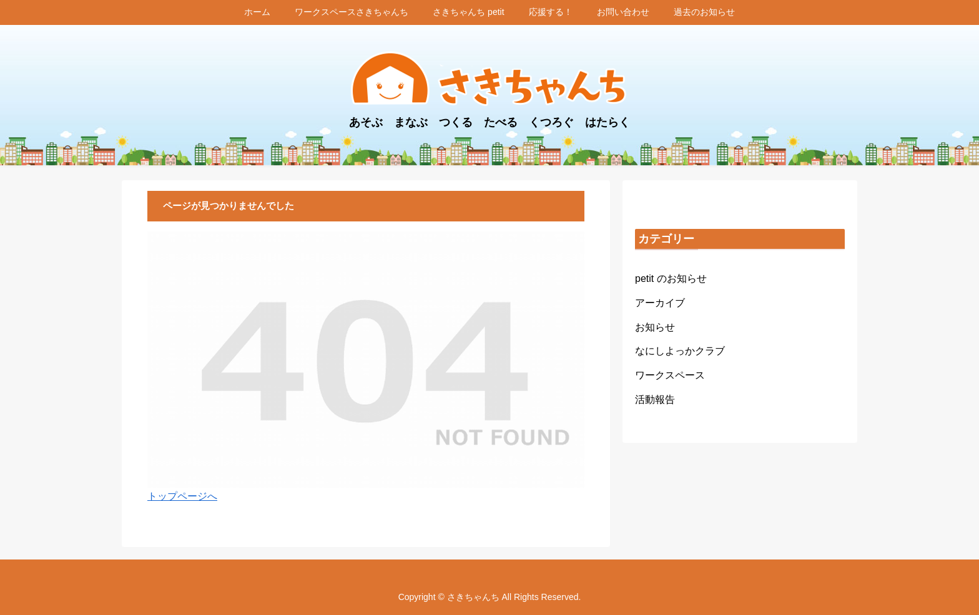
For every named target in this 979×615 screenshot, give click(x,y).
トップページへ (182, 496)
